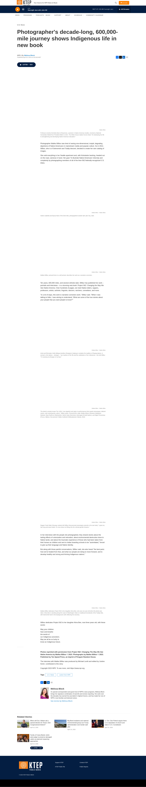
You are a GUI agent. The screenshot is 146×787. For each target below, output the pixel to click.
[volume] (23, 13)
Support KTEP (59, 766)
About (67, 19)
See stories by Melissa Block (61, 705)
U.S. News (21, 29)
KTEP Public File (60, 771)
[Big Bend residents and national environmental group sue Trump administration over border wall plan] (60, 728)
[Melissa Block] (44, 697)
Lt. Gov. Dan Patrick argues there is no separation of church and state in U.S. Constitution (116, 727)
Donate (126, 5)
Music (48, 19)
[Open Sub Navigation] (21, 19)
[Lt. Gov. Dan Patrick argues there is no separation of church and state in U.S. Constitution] (98, 728)
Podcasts (40, 19)
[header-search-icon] (116, 5)
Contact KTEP (84, 766)
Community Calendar (94, 19)
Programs (28, 19)
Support (57, 19)
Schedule (78, 19)
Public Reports (84, 771)
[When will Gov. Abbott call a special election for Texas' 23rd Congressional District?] (23, 728)
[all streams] (124, 13)
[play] (17, 13)
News (17, 19)
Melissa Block (29, 59)
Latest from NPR (64, 679)
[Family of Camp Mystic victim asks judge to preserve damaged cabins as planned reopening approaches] (23, 742)
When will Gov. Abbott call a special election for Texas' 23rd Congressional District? (40, 727)
